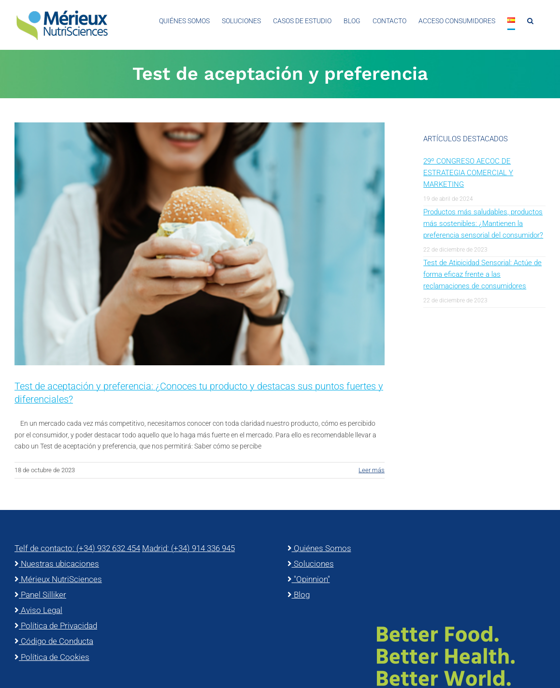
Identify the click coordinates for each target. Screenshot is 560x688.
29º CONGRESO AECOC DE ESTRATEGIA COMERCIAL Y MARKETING (468, 173)
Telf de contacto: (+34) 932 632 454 (77, 548)
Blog (298, 594)
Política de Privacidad (55, 625)
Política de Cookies (51, 657)
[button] (530, 20)
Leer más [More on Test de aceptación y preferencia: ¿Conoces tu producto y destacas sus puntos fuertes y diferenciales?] (372, 470)
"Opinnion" (308, 579)
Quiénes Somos (319, 548)
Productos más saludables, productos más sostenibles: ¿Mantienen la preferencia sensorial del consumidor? (483, 223)
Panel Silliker (40, 594)
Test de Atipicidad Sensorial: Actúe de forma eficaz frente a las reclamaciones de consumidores (482, 274)
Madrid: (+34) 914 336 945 (188, 548)
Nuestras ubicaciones (56, 563)
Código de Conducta (53, 641)
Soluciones (310, 563)
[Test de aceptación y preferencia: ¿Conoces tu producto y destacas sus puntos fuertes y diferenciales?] (199, 243)
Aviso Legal (38, 610)
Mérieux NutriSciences (58, 579)
